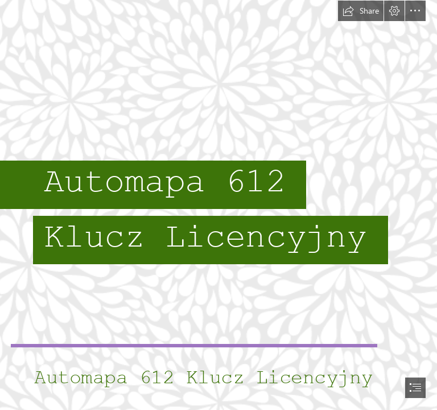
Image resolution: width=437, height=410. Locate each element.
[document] (218, 205)
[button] (361, 11)
